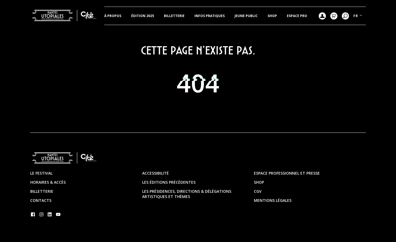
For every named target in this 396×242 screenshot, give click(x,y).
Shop (272, 15)
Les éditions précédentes (169, 182)
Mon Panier (333, 16)
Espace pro (297, 15)
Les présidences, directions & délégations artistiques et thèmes (186, 194)
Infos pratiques (209, 15)
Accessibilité (155, 173)
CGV (258, 191)
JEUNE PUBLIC (246, 15)
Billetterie (174, 15)
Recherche (345, 16)
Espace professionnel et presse (287, 173)
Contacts (40, 200)
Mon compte (322, 16)
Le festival (41, 173)
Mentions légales (273, 200)
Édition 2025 (142, 15)
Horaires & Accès (48, 182)
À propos (112, 15)
